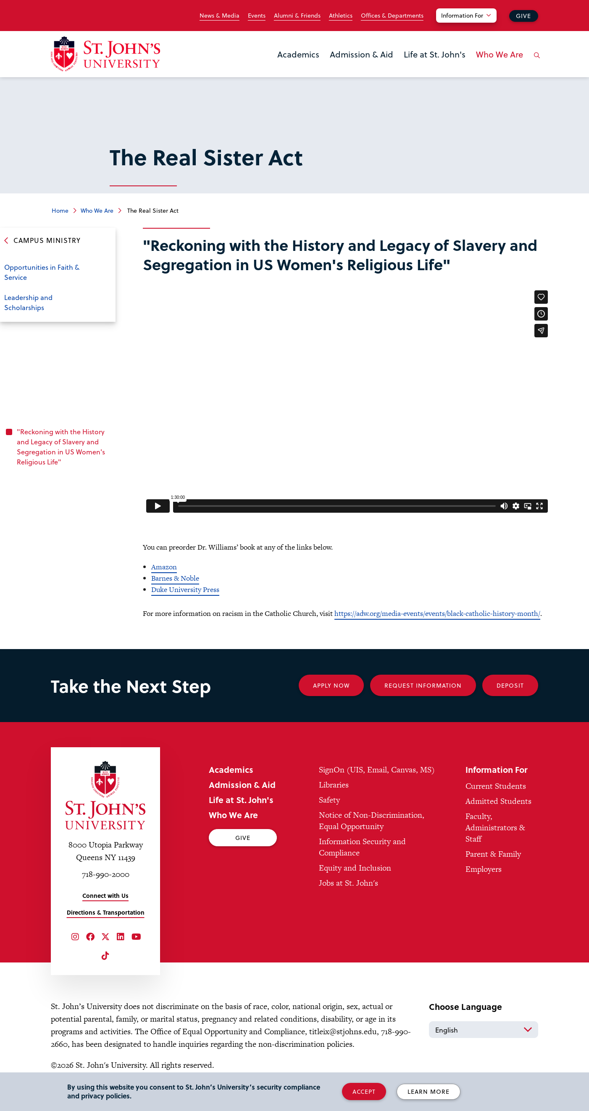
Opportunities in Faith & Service (41, 272)
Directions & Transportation (106, 912)
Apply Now (331, 685)
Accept (364, 1091)
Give (523, 15)
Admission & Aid (361, 54)
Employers (483, 869)
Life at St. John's (434, 54)
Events (257, 15)
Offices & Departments (392, 15)
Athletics (340, 15)
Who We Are (499, 54)
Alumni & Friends (297, 15)
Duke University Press (185, 589)
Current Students (495, 786)
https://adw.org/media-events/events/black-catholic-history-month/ (437, 613)
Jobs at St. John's (348, 883)
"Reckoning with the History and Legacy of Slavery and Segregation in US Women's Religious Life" (61, 447)
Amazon (164, 567)
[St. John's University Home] (105, 54)
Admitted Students (498, 801)
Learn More (429, 1091)
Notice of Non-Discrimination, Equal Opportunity (371, 820)
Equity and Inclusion (355, 868)
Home (60, 210)
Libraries (334, 784)
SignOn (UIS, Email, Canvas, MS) (377, 769)
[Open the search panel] (535, 61)
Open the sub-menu (103, 268)
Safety (329, 800)
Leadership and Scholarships (28, 302)
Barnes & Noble (175, 578)
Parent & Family (493, 854)
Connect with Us (105, 895)
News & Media (219, 15)
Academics (298, 54)
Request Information (423, 685)
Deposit (510, 685)
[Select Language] (483, 1029)
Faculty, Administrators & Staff (495, 828)
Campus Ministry (47, 240)
